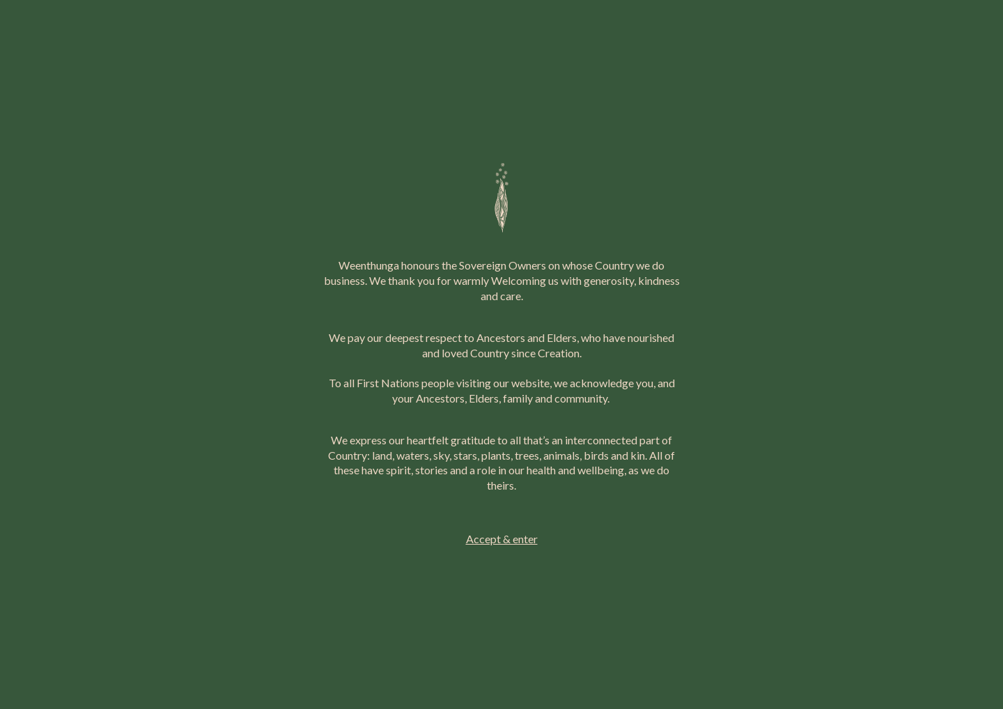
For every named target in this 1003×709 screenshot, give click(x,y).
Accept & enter (502, 538)
